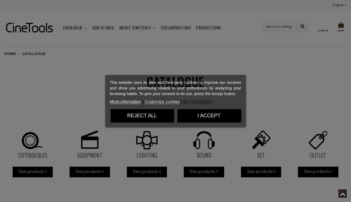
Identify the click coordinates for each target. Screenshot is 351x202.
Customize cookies (162, 101)
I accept (209, 115)
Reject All (142, 115)
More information (125, 101)
